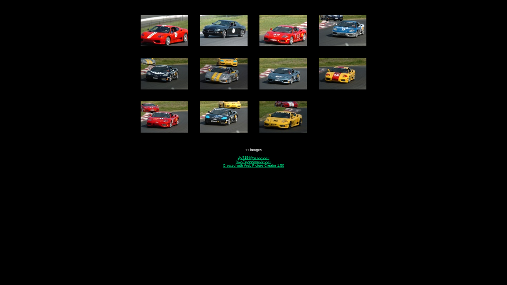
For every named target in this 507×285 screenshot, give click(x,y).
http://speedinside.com (253, 161)
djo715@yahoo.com (253, 158)
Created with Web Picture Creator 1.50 (253, 165)
